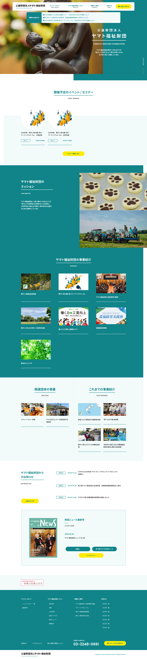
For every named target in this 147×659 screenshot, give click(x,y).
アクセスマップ (37, 643)
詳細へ (78, 549)
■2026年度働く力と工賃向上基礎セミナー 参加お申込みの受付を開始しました (66, 15)
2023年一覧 (105, 616)
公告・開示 (52, 612)
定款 (50, 608)
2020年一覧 (105, 627)
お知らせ (109, 6)
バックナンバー (91, 555)
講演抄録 (25, 608)
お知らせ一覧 (30, 501)
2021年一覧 (105, 624)
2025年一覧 (105, 608)
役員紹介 (51, 604)
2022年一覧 (105, 620)
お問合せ (24, 643)
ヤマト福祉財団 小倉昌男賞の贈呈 (85, 604)
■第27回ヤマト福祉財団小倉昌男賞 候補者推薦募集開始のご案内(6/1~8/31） (65, 17)
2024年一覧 (105, 612)
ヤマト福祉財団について (75, 6)
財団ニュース (52, 620)
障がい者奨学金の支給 (82, 616)
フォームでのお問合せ (116, 643)
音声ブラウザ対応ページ (105, 549)
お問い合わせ (124, 6)
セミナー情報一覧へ (73, 154)
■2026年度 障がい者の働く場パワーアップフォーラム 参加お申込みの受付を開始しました (69, 20)
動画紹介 (51, 624)
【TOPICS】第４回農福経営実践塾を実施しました (93, 497)
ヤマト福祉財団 (31, 6)
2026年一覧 (105, 604)
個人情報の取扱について (55, 643)
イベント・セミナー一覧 (28, 604)
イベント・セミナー (55, 6)
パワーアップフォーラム (82, 608)
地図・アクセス (53, 616)
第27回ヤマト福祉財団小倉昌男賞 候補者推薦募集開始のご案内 (99, 485)
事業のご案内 (95, 6)
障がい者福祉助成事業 (82, 612)
